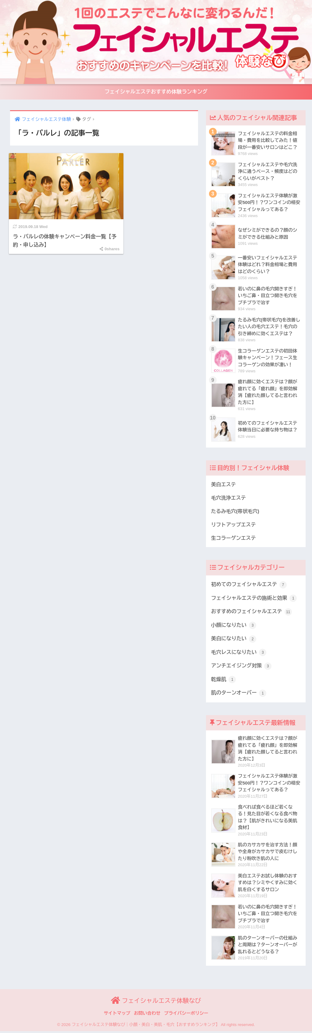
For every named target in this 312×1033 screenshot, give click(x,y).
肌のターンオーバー (239, 694)
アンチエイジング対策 (241, 667)
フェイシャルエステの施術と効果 (254, 599)
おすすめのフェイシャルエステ (251, 613)
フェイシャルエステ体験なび (156, 1002)
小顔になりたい (234, 626)
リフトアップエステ (233, 525)
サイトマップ (117, 1015)
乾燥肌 (223, 681)
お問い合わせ (147, 1015)
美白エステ (223, 485)
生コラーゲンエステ (233, 539)
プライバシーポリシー (186, 1015)
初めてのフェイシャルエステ (249, 585)
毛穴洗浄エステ (228, 498)
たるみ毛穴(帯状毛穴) (235, 512)
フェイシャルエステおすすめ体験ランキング (156, 92)
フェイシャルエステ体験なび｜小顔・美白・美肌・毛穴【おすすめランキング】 (146, 1026)
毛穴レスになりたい (239, 653)
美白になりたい (234, 640)
